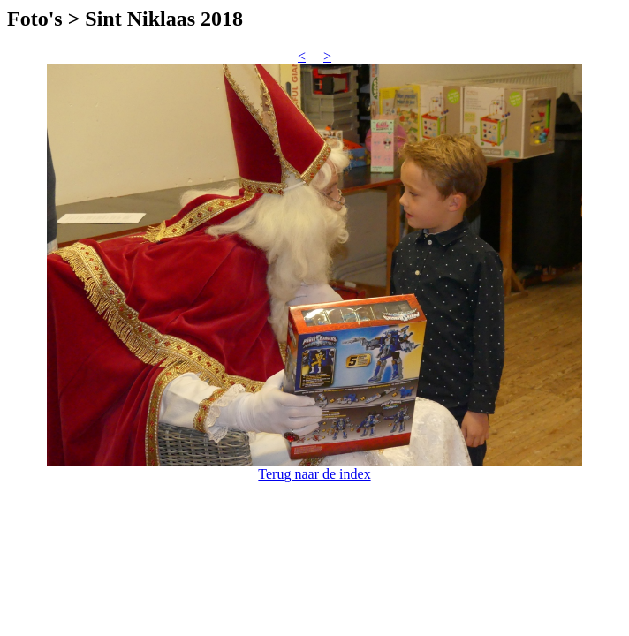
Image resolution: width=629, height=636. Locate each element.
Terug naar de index (314, 473)
